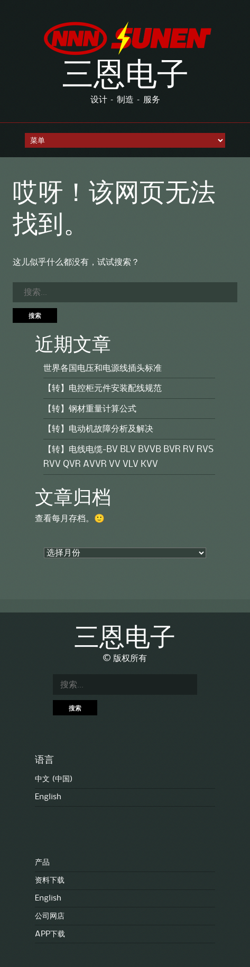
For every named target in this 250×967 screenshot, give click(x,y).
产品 (42, 862)
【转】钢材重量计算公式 (89, 409)
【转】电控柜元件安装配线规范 (102, 388)
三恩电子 (125, 77)
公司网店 (49, 916)
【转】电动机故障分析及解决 (98, 429)
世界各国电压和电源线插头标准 (102, 368)
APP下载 (50, 934)
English (48, 797)
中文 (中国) (54, 779)
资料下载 (49, 880)
